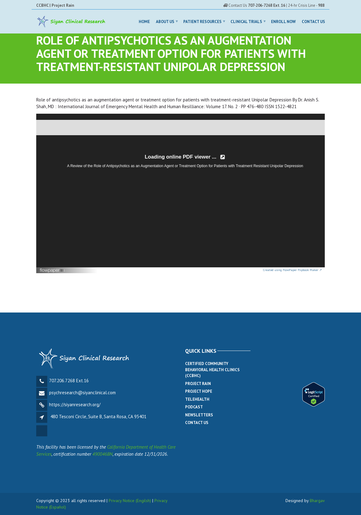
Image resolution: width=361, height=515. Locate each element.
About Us (165, 21)
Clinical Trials (246, 21)
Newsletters (199, 415)
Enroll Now (283, 21)
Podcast (194, 407)
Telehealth (197, 399)
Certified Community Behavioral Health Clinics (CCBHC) (212, 369)
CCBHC (42, 5)
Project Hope (198, 391)
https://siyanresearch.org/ (74, 404)
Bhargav (317, 500)
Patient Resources (202, 21)
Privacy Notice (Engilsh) (130, 500)
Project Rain (63, 5)
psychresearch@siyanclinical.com (82, 392)
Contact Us (313, 21)
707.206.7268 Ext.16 (69, 380)
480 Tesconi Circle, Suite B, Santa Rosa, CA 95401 (98, 416)
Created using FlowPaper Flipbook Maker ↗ (292, 270)
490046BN (102, 454)
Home (144, 21)
